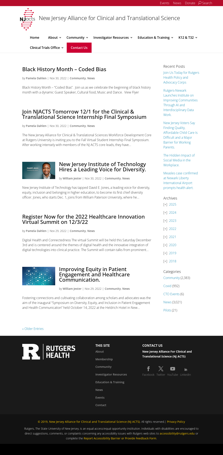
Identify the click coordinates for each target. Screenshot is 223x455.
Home (34, 37)
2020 (172, 245)
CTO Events (171, 294)
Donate (190, 3)
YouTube (172, 375)
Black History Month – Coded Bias (64, 69)
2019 (172, 253)
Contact (100, 405)
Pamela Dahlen (36, 78)
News (177, 3)
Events (164, 3)
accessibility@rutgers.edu (177, 433)
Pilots (167, 310)
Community (76, 37)
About (53, 37)
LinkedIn (185, 375)
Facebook (148, 375)
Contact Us (79, 47)
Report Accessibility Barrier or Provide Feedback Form (120, 438)
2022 (172, 228)
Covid (167, 286)
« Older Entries (32, 328)
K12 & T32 (186, 37)
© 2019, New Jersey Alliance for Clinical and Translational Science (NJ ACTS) (89, 422)
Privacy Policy (176, 422)
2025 (172, 204)
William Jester (72, 178)
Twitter (160, 375)
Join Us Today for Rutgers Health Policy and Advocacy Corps (181, 77)
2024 (172, 212)
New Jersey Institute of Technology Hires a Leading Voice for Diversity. (102, 166)
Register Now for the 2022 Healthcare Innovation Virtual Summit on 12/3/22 (83, 219)
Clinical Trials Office (45, 47)
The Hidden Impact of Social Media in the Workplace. (179, 160)
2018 (172, 261)
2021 (172, 237)
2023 (172, 220)
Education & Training (154, 37)
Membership (104, 359)
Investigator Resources (111, 37)
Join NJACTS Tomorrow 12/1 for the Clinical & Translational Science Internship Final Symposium (84, 114)
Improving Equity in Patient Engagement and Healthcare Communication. (94, 274)
